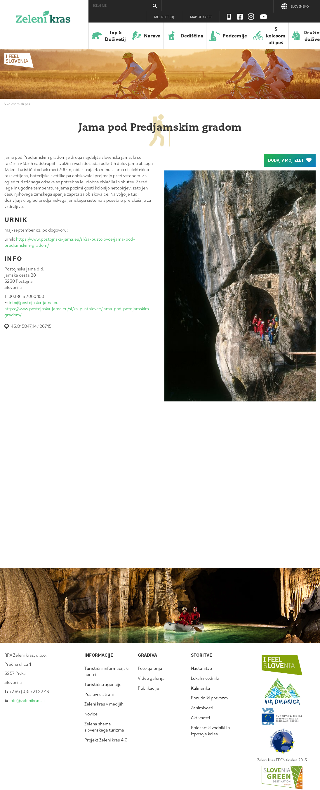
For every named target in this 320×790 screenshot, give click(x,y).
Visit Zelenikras (229, 17)
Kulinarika (200, 688)
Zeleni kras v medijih (104, 704)
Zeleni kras (43, 19)
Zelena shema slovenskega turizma (104, 727)
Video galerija (151, 678)
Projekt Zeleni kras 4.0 (105, 740)
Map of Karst (201, 17)
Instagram (251, 17)
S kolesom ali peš (17, 103)
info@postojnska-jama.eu (33, 302)
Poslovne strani (99, 694)
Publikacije (148, 688)
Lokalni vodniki (205, 678)
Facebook (240, 17)
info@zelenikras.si (27, 700)
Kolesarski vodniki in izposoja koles (210, 730)
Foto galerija (150, 668)
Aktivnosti (200, 717)
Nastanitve (201, 668)
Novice (91, 714)
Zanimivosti (202, 707)
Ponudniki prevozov (209, 698)
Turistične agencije (102, 684)
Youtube (264, 17)
